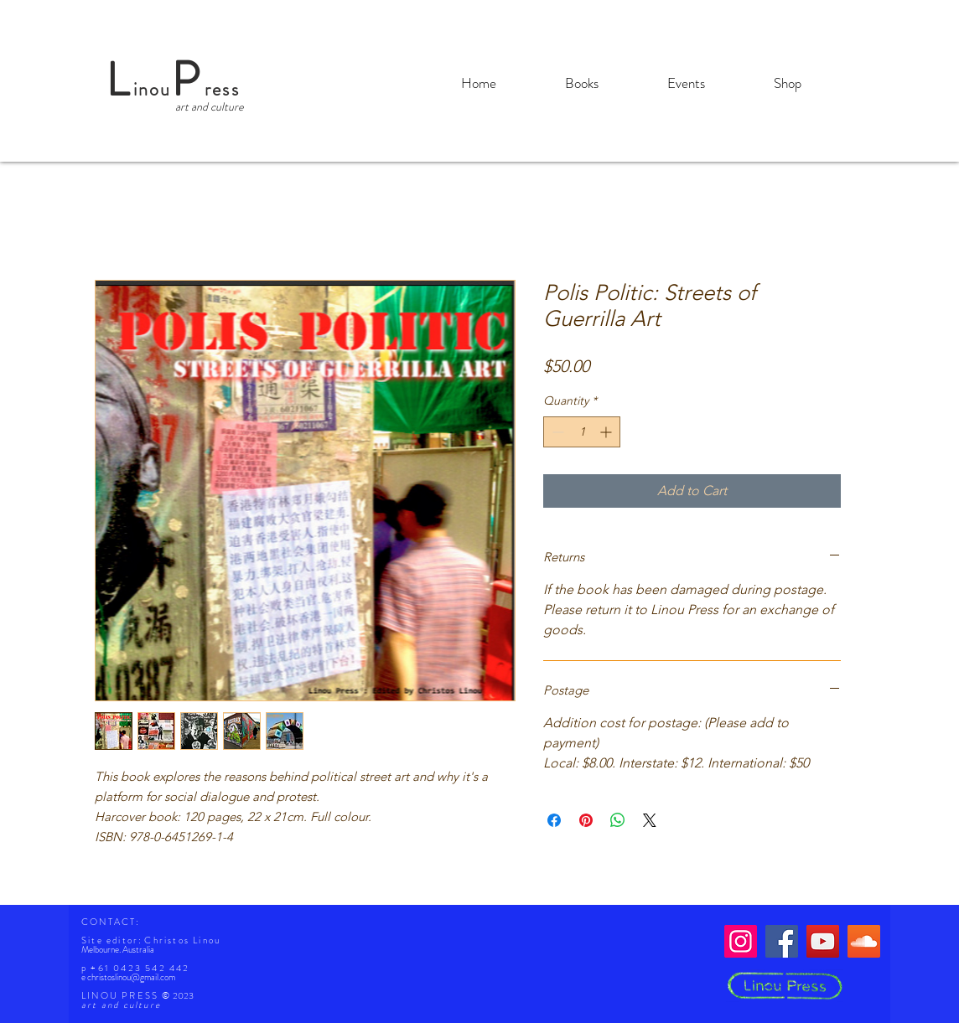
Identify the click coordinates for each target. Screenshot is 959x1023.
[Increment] (607, 432)
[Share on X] (650, 820)
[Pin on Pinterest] (586, 820)
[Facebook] (781, 941)
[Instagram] (740, 941)
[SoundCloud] (864, 941)
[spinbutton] (582, 432)
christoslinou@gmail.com (131, 977)
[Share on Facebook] (554, 820)
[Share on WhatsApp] (618, 820)
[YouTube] (822, 941)
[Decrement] (556, 432)
